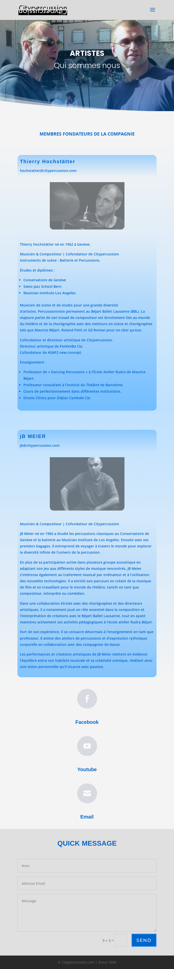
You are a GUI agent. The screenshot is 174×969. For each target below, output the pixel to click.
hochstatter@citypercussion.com (48, 170)
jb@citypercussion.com (39, 445)
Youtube (87, 767)
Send (143, 940)
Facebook (87, 719)
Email (86, 814)
